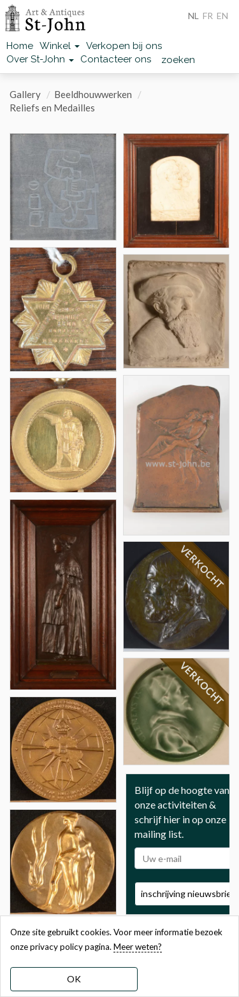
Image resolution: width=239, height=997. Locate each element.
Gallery (25, 94)
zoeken (178, 60)
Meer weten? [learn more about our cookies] (137, 947)
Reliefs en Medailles (52, 107)
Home (19, 46)
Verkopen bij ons (124, 46)
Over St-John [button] (40, 59)
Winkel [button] (60, 46)
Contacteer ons (115, 59)
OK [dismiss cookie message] (74, 978)
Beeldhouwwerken (93, 94)
